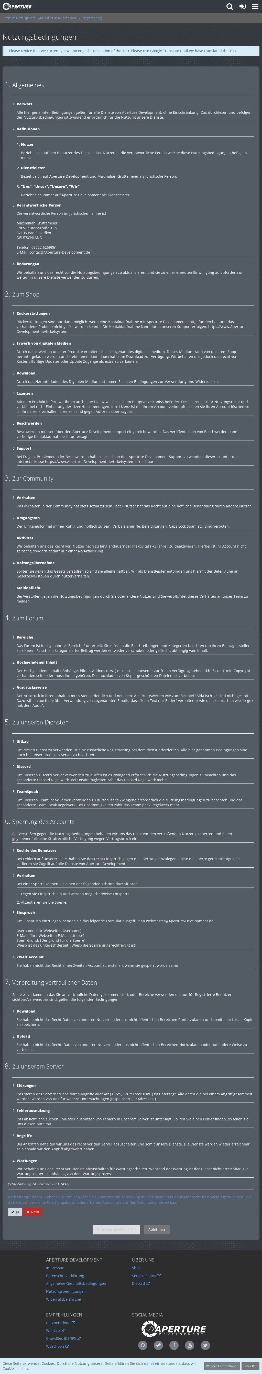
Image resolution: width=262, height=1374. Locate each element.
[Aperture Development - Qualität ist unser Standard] (17, 6)
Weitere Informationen (222, 1366)
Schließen (250, 1366)
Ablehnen (156, 1229)
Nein (32, 1211)
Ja (15, 1211)
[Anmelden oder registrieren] (242, 6)
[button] (255, 6)
